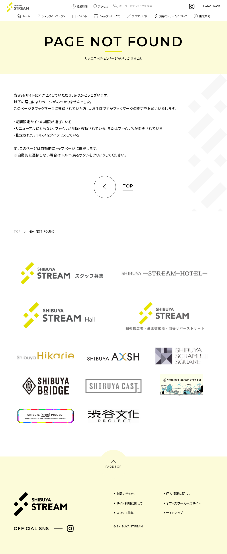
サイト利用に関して (129, 503)
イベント (79, 16)
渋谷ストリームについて (170, 16)
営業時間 (80, 6)
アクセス (100, 6)
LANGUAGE (211, 6)
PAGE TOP (114, 466)
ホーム (23, 16)
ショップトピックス (107, 16)
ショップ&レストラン (51, 16)
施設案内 (202, 16)
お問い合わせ (125, 493)
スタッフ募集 (125, 513)
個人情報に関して (178, 493)
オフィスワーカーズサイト (183, 503)
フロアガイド (137, 16)
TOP (17, 231)
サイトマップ (174, 513)
